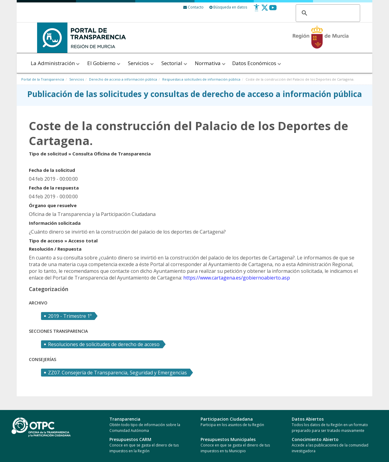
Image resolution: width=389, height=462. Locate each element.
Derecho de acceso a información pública (123, 79)
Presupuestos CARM (130, 439)
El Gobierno (104, 63)
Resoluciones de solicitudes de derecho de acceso (104, 344)
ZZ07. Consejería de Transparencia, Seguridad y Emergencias (117, 372)
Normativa (210, 63)
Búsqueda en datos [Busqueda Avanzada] (228, 7)
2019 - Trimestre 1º (69, 316)
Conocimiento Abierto (315, 439)
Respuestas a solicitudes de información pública (201, 79)
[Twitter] (264, 9)
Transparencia (124, 419)
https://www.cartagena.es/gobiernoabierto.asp (236, 277)
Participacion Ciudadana (227, 419)
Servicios (141, 63)
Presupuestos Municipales (228, 439)
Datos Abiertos (308, 419)
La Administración (56, 63)
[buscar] (327, 13)
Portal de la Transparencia (42, 79)
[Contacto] (193, 7)
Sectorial (174, 63)
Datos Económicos (257, 63)
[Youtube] (273, 9)
